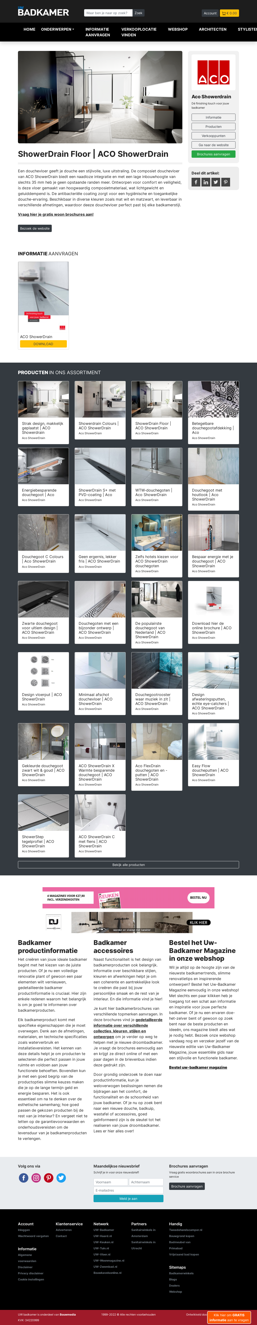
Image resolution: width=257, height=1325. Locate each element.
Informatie (213, 117)
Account (210, 13)
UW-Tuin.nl (101, 1248)
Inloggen (24, 1230)
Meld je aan (128, 1199)
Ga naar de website (214, 145)
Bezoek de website (35, 228)
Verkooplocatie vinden (139, 32)
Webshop (178, 29)
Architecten (213, 29)
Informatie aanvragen (98, 32)
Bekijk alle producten (128, 865)
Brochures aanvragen (213, 154)
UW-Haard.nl (103, 1236)
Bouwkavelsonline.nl (107, 1273)
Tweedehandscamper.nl (185, 1230)
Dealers (174, 1285)
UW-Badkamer (104, 1230)
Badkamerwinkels (181, 1273)
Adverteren (64, 1230)
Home (29, 29)
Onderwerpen (56, 29)
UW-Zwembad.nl (105, 1266)
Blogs (173, 1279)
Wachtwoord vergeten (33, 1236)
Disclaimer (25, 1267)
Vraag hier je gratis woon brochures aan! (56, 214)
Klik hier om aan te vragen (229, 1317)
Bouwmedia (68, 1314)
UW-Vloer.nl (102, 1254)
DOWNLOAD (43, 344)
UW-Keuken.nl (103, 1242)
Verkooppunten (213, 136)
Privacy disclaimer (30, 1273)
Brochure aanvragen (187, 1186)
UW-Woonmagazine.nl (109, 1260)
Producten (214, 126)
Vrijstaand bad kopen (184, 1254)
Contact (61, 1236)
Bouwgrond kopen (181, 1236)
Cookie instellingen (31, 1279)
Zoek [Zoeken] (138, 13)
